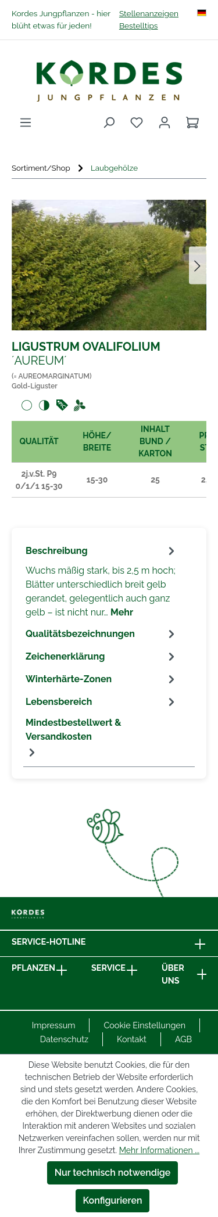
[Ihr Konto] (164, 122)
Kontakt (131, 1039)
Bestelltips (138, 25)
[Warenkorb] (192, 122)
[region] (109, 265)
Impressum (54, 1025)
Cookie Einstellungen (144, 1025)
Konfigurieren (112, 1200)
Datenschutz (64, 1039)
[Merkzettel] (137, 122)
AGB (183, 1039)
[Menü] (26, 122)
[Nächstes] (197, 265)
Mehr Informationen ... (159, 1150)
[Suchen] (109, 122)
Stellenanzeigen (148, 13)
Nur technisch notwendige (113, 1172)
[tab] (101, 580)
